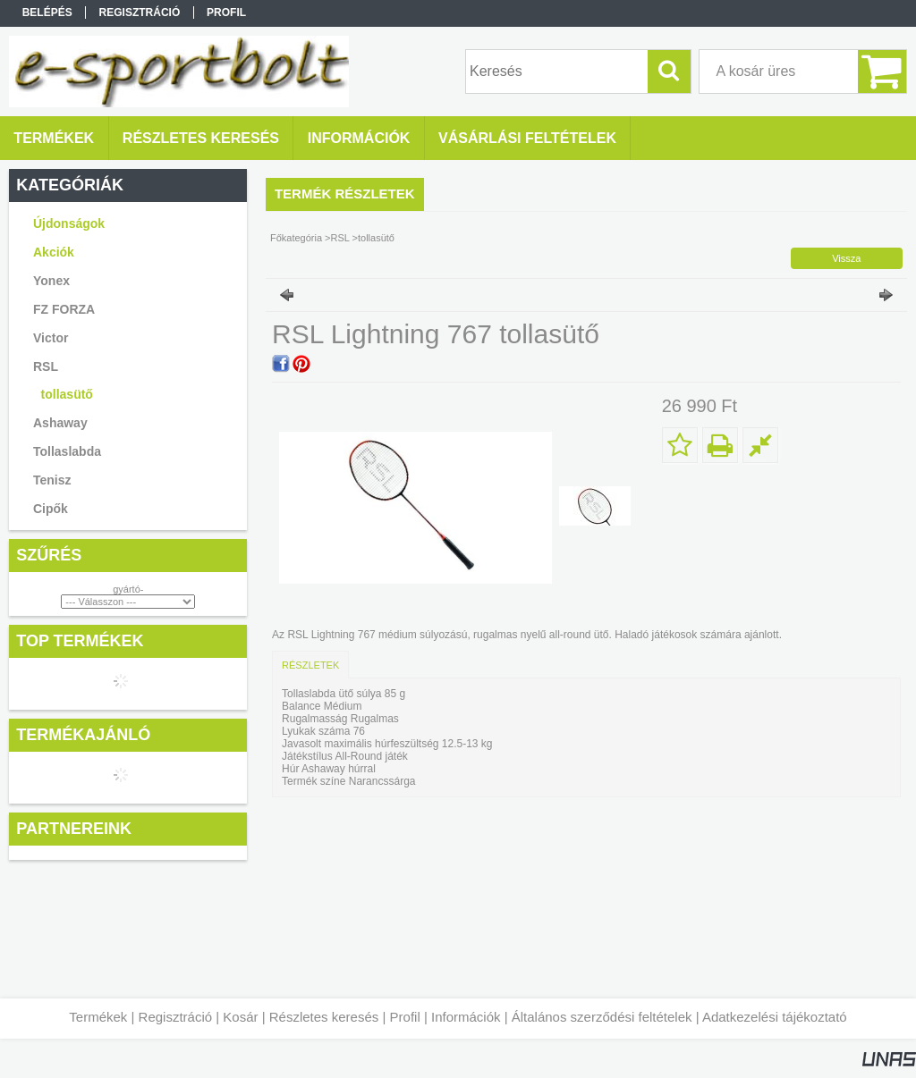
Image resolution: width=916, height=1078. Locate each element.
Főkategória (296, 237)
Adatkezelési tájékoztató (774, 1016)
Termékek (98, 1016)
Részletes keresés (324, 1016)
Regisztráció (176, 1016)
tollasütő (67, 394)
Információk (466, 1016)
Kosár (240, 1016)
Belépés (47, 12)
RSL (340, 237)
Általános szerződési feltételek (602, 1016)
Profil (405, 1016)
